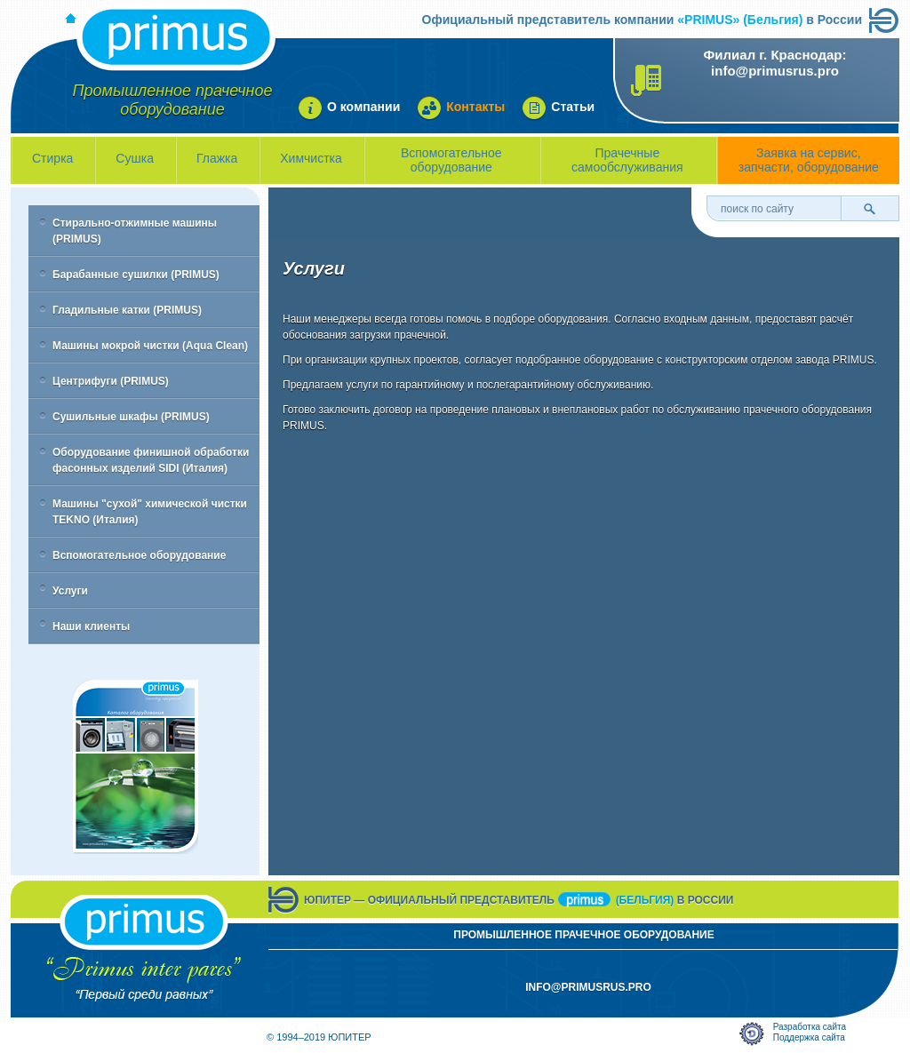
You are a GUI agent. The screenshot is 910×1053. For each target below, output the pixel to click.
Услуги (70, 591)
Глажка (216, 158)
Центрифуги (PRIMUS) (110, 381)
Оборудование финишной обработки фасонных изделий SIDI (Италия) (150, 460)
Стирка (52, 158)
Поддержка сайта (809, 1037)
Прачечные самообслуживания (627, 160)
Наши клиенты (91, 626)
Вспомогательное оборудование (451, 160)
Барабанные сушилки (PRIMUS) (136, 274)
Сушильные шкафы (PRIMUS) (131, 417)
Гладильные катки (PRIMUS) (127, 310)
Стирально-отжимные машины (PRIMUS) (134, 231)
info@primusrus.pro (775, 70)
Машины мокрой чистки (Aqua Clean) (150, 345)
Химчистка (311, 158)
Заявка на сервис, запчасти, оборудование (808, 160)
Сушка (135, 158)
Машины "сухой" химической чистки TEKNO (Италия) (149, 512)
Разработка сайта (809, 1027)
